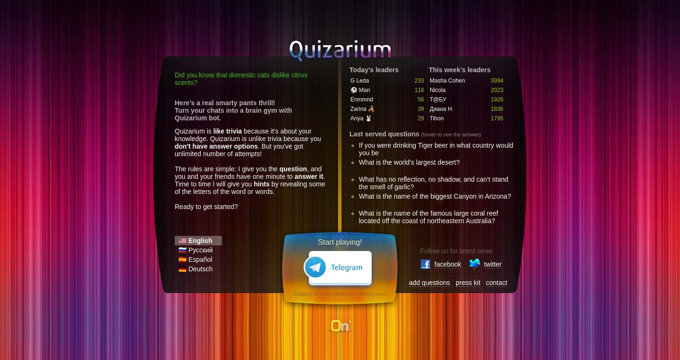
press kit (468, 282)
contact (496, 282)
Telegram (340, 270)
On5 (340, 326)
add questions (429, 282)
